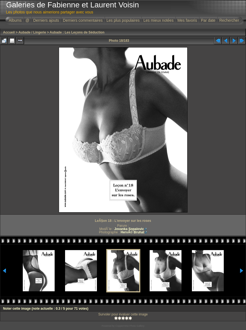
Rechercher (229, 20)
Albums (15, 20)
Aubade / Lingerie (32, 32)
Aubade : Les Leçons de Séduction (77, 32)
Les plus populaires (123, 20)
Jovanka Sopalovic (129, 229)
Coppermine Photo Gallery (129, 326)
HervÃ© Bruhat (132, 232)
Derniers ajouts (46, 20)
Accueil (9, 32)
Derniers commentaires (83, 20)
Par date (208, 20)
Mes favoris (187, 20)
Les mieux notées (158, 20)
